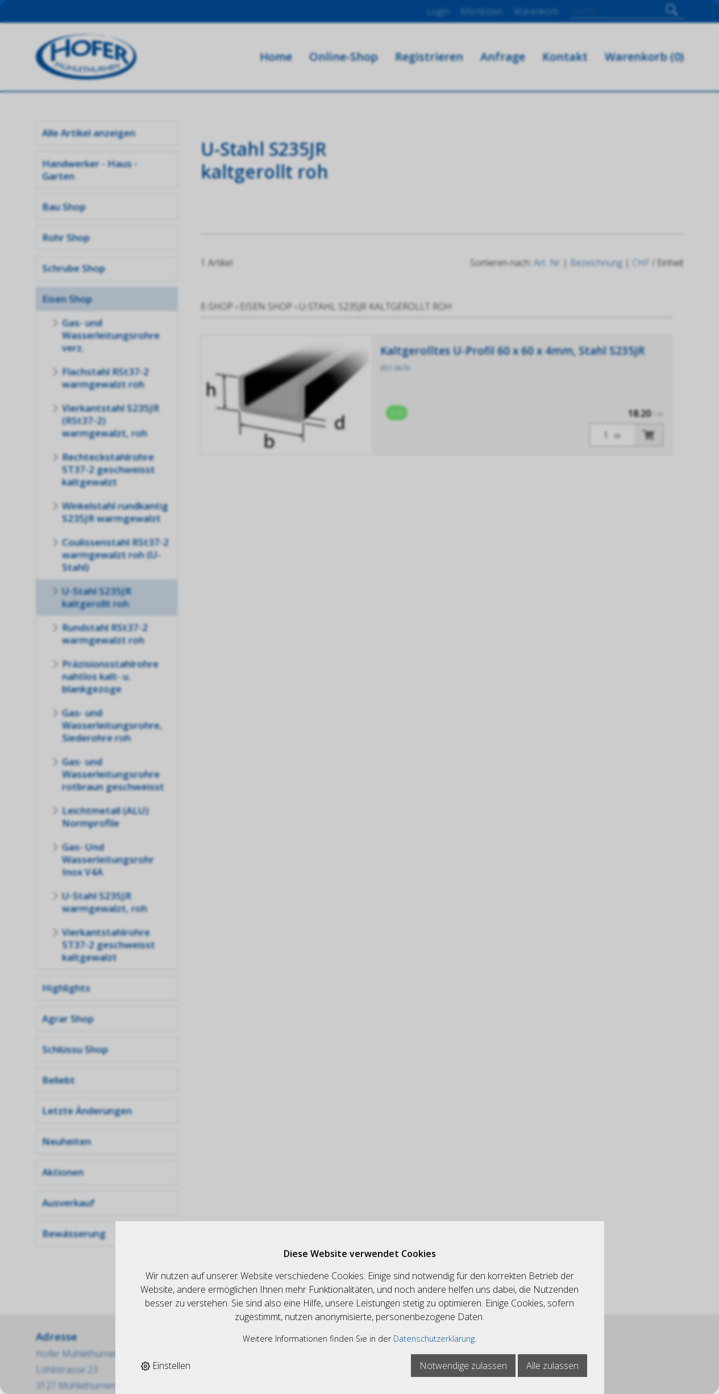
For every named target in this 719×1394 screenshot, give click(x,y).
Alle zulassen (552, 1365)
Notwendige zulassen (463, 1365)
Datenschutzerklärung (434, 1338)
